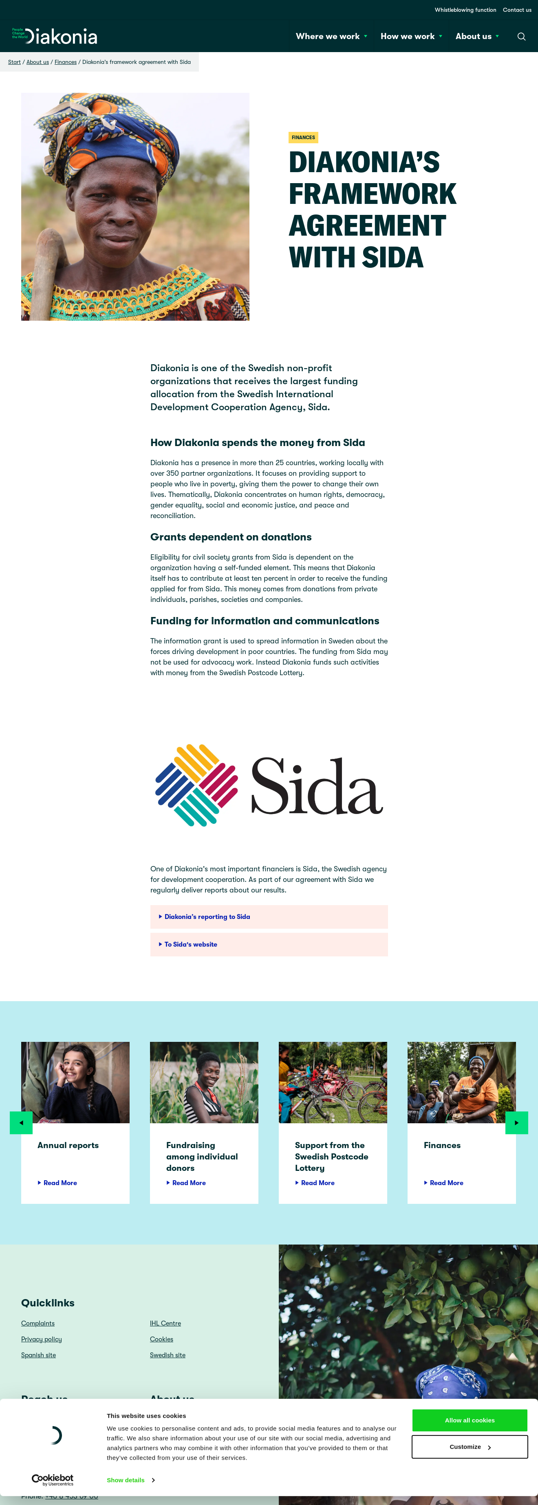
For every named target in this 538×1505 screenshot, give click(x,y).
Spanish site (38, 1355)
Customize (470, 1232)
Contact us (517, 10)
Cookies (161, 1339)
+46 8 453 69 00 (71, 1496)
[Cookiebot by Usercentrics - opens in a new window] (52, 1266)
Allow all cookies (470, 1205)
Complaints (38, 1323)
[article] (75, 1123)
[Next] (516, 1122)
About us (37, 62)
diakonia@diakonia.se (57, 1485)
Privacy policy (41, 1339)
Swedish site (167, 1355)
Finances (66, 62)
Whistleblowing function (465, 10)
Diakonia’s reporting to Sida (204, 917)
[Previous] (21, 1122)
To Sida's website (188, 944)
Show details (126, 1265)
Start (14, 62)
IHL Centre (165, 1323)
